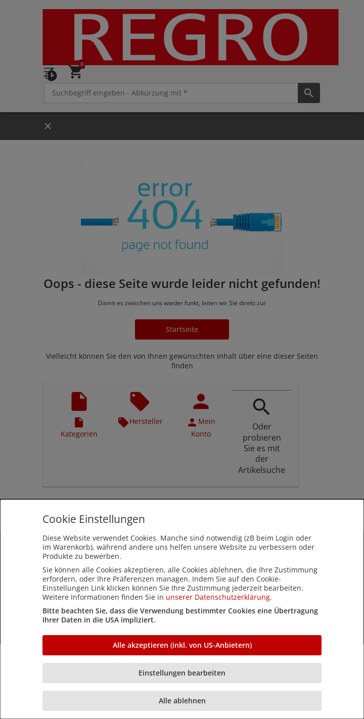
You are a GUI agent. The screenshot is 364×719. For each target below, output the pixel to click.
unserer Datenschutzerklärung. (219, 597)
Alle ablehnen (182, 700)
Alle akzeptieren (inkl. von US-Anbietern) (182, 645)
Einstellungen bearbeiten (182, 673)
